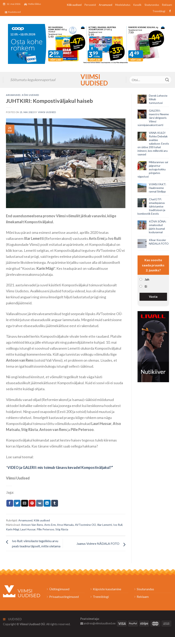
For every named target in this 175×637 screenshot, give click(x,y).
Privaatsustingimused (64, 596)
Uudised (12, 619)
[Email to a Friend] (24, 503)
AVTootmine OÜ (85, 524)
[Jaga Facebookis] (9, 503)
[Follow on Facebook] (169, 11)
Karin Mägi (12, 529)
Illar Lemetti (104, 524)
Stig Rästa (61, 529)
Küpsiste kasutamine (107, 589)
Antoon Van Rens (32, 524)
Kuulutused (13, 12)
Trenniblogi (158, 11)
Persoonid (90, 4)
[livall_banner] (153, 346)
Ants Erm (50, 524)
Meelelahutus (122, 4)
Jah (147, 279)
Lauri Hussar (27, 529)
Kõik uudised (74, 4)
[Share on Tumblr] (54, 503)
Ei (146, 286)
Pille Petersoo (45, 529)
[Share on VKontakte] (39, 503)
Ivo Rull (117, 524)
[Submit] (167, 80)
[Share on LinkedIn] (47, 503)
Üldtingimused (59, 589)
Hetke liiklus (32, 4)
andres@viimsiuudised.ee (98, 623)
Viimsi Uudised (87, 79)
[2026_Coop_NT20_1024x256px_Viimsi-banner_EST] (87, 43)
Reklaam (167, 4)
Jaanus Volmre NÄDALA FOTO (98, 543)
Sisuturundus (152, 4)
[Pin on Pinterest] (32, 503)
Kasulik (137, 4)
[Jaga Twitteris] (17, 503)
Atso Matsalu (65, 524)
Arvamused (105, 4)
